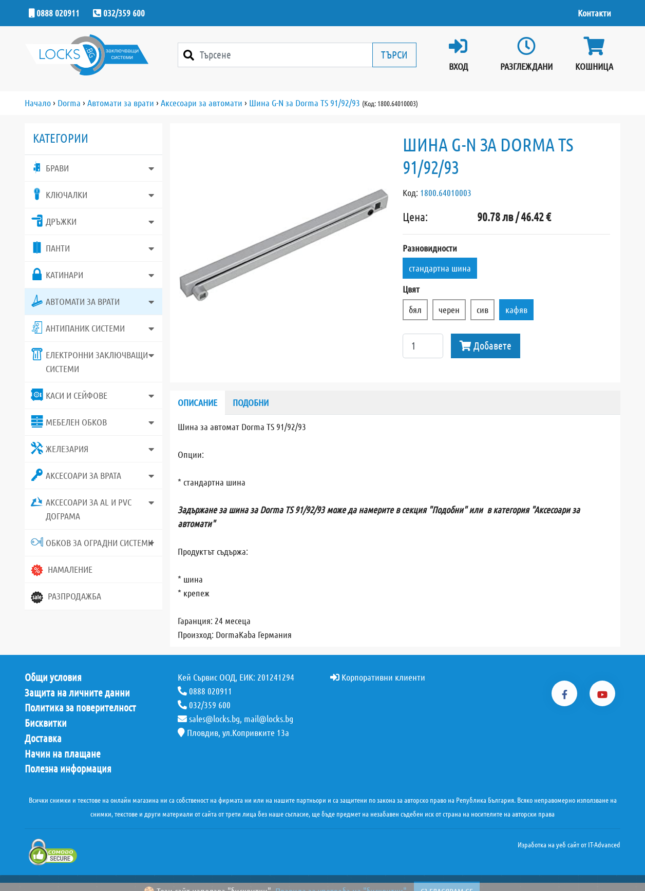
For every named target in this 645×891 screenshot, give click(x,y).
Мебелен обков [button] (69, 421)
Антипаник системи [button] (78, 327)
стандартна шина (440, 268)
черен (449, 309)
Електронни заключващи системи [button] (89, 361)
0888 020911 (54, 13)
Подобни (251, 402)
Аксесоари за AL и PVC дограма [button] (81, 508)
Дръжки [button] (54, 221)
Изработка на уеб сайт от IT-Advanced (569, 845)
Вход (458, 54)
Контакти (594, 13)
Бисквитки (46, 723)
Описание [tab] (197, 402)
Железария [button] (59, 448)
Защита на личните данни (77, 693)
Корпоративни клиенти (377, 677)
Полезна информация (68, 768)
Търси (394, 55)
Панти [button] (50, 247)
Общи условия (53, 677)
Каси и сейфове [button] (69, 395)
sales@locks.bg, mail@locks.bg (235, 718)
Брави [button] (50, 167)
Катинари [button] (57, 274)
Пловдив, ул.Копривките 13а (233, 732)
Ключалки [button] (59, 194)
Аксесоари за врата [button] (76, 475)
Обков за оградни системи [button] (92, 542)
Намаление (61, 570)
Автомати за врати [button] (75, 301)
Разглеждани (526, 54)
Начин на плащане (63, 754)
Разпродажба (66, 597)
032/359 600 (119, 13)
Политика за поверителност (80, 707)
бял (415, 309)
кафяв (516, 309)
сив (482, 309)
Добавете (485, 346)
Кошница (594, 54)
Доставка (43, 738)
